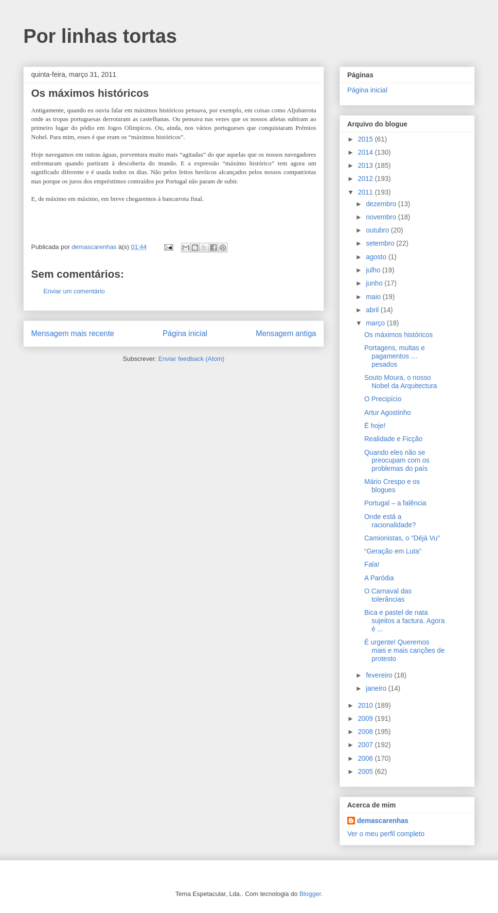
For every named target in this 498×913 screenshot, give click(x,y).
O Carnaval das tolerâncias (387, 595)
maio (374, 297)
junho (375, 283)
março (376, 323)
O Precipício (382, 399)
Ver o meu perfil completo (386, 834)
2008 (366, 731)
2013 (366, 165)
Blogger (310, 893)
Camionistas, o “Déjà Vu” (402, 538)
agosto (377, 257)
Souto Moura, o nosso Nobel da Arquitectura (400, 382)
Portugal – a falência (395, 503)
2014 (366, 152)
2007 (366, 745)
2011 (366, 192)
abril (373, 310)
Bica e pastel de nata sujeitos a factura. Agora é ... (404, 621)
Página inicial (184, 333)
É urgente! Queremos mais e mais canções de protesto (404, 650)
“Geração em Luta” (393, 551)
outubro (378, 230)
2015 (366, 139)
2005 (366, 771)
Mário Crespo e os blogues (392, 486)
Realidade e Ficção (393, 439)
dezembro (382, 204)
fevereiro (380, 675)
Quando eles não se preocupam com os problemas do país (396, 460)
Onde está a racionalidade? (390, 521)
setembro (381, 243)
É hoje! (375, 426)
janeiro (377, 688)
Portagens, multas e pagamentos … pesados (394, 356)
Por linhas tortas (100, 36)
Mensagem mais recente (72, 333)
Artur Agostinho (387, 412)
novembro (382, 217)
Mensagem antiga (286, 333)
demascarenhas (383, 820)
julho (374, 270)
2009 (366, 718)
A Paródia (379, 578)
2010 (366, 705)
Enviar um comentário (74, 291)
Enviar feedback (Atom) (192, 358)
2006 (366, 758)
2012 (366, 178)
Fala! (371, 564)
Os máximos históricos (398, 335)
